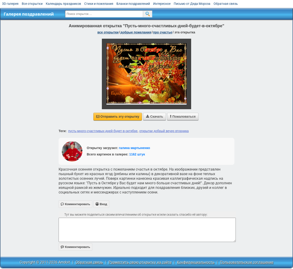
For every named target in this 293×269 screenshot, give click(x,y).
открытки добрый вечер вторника (164, 131)
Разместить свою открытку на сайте (140, 262)
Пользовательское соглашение (246, 262)
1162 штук (137, 154)
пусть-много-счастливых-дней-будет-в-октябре (103, 131)
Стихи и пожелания (98, 3)
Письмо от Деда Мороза (192, 3)
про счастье (162, 32)
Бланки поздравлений (133, 3)
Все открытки (32, 3)
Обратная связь (226, 3)
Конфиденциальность (195, 262)
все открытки (108, 32)
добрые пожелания (135, 32)
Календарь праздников (63, 3)
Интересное (162, 3)
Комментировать (75, 247)
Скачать (154, 116)
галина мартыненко (134, 148)
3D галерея (10, 3)
